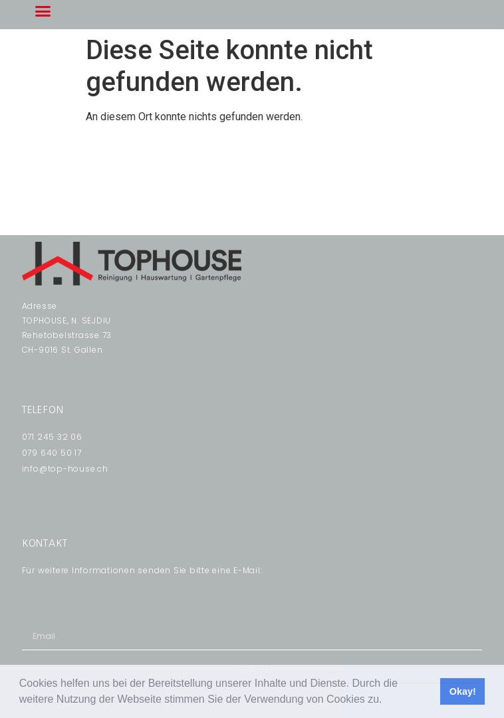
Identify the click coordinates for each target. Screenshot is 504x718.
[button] (387, 701)
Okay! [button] (462, 691)
